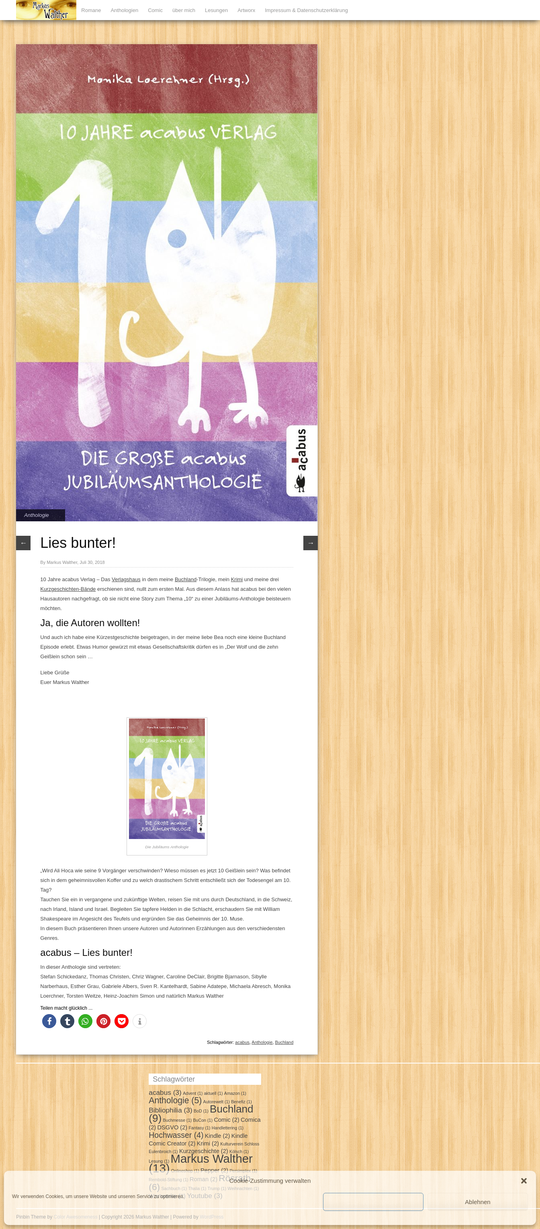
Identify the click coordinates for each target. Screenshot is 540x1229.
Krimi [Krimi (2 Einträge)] (208, 1143)
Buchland (185, 579)
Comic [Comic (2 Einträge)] (226, 1120)
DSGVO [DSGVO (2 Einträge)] (173, 1127)
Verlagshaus (126, 579)
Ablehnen (477, 1201)
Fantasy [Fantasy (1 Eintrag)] (200, 1127)
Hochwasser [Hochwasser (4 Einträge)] (176, 1135)
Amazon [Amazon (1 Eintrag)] (235, 1093)
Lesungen (216, 10)
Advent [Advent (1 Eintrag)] (192, 1093)
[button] (524, 1181)
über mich (183, 10)
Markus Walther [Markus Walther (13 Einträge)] (201, 1163)
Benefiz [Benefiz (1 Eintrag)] (241, 1101)
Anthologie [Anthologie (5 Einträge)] (175, 1100)
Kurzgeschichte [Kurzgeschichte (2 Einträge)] (203, 1151)
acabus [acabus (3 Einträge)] (165, 1092)
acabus (242, 1042)
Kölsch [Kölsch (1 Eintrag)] (239, 1151)
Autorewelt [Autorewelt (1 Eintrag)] (216, 1101)
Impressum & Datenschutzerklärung (306, 10)
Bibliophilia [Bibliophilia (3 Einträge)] (170, 1110)
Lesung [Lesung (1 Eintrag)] (159, 1161)
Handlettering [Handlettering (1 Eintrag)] (227, 1127)
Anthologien (124, 10)
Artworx (246, 10)
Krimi (237, 579)
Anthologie (36, 515)
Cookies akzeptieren (373, 1201)
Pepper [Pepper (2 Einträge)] (214, 1170)
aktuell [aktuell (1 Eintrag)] (213, 1093)
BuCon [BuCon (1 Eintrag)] (203, 1120)
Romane (91, 10)
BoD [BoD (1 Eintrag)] (201, 1111)
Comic (155, 10)
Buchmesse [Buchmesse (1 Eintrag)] (177, 1120)
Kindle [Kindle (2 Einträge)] (217, 1136)
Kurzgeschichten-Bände (68, 589)
